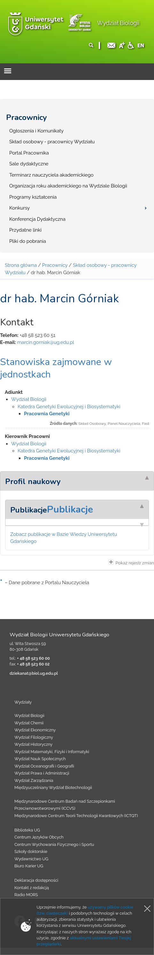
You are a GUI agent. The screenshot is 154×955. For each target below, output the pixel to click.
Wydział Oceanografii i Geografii (44, 766)
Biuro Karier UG (28, 865)
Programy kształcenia (33, 197)
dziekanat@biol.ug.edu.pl (34, 673)
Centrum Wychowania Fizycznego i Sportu (54, 844)
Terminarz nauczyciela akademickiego (51, 175)
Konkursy (19, 208)
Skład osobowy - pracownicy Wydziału (52, 142)
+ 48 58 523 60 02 (33, 664)
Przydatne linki (25, 230)
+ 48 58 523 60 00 (33, 658)
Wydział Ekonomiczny (35, 730)
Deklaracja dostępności (36, 880)
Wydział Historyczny (33, 744)
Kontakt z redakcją (31, 887)
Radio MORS (26, 894)
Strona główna (21, 265)
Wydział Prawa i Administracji (41, 773)
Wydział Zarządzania (33, 780)
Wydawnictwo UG (31, 858)
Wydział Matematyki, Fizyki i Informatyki (51, 751)
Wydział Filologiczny (33, 737)
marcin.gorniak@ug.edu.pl (45, 342)
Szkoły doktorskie (30, 851)
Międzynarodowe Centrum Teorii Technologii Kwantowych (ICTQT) (76, 815)
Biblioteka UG (27, 830)
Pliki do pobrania (27, 241)
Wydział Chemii (28, 722)
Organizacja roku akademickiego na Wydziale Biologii (68, 186)
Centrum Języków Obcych (39, 837)
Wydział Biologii (118, 23)
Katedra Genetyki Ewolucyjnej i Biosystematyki (69, 407)
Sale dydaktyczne (29, 164)
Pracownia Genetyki (47, 414)
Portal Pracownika (29, 153)
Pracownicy (26, 117)
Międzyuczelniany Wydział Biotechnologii (53, 787)
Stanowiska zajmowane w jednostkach (56, 368)
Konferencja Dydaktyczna (37, 219)
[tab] (77, 480)
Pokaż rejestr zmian (131, 562)
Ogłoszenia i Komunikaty (36, 131)
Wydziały (23, 702)
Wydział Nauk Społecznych (40, 758)
